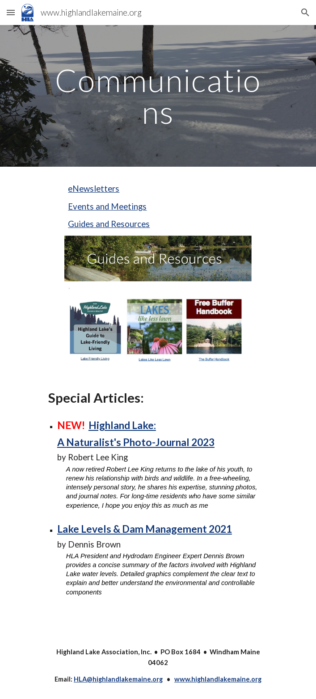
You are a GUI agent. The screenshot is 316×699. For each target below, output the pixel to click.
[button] (10, 12)
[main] (158, 96)
